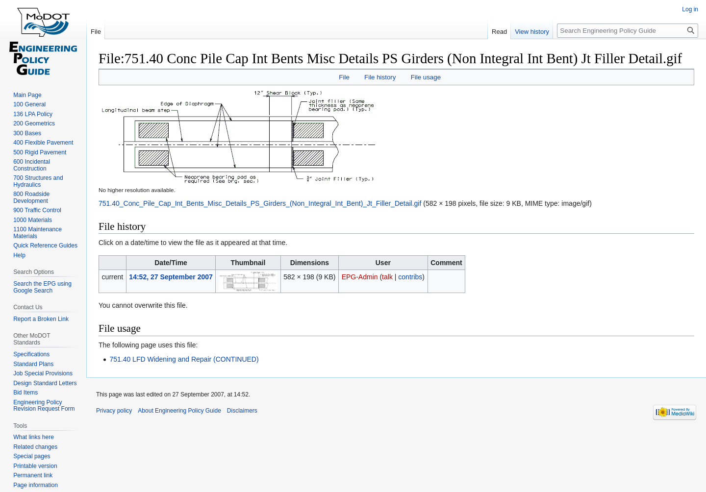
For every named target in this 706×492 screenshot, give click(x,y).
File (344, 77)
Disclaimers (242, 410)
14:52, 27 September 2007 (170, 277)
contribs (410, 277)
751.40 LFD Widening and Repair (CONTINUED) (183, 359)
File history (380, 77)
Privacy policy (114, 410)
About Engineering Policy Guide (179, 410)
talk (387, 277)
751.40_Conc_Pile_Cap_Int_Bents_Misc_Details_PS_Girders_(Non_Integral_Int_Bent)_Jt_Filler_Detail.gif (260, 203)
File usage (426, 77)
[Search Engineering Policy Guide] (627, 31)
